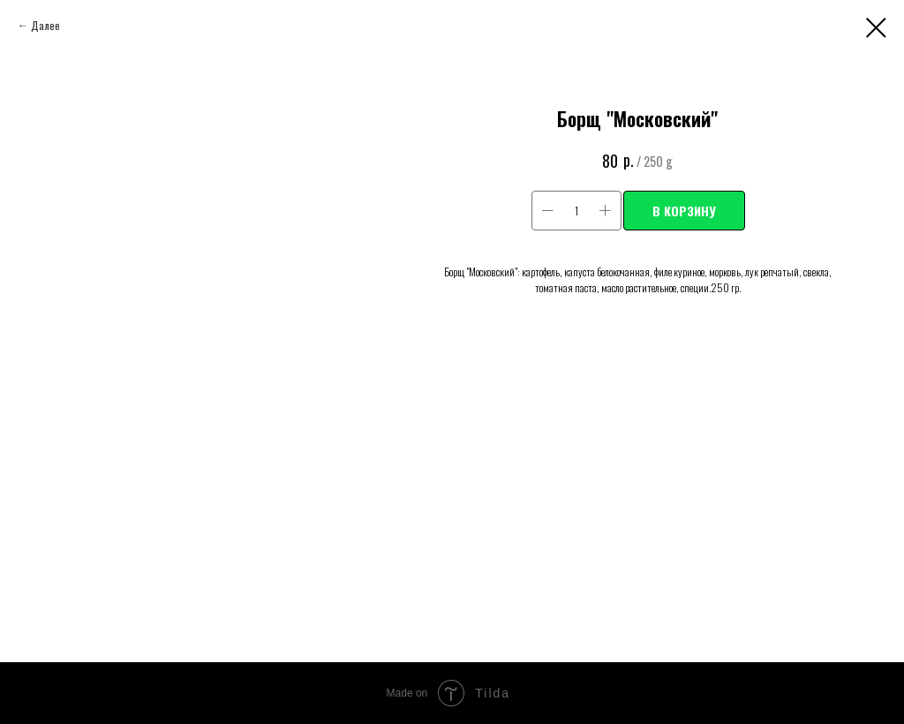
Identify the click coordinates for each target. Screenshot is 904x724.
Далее (45, 25)
